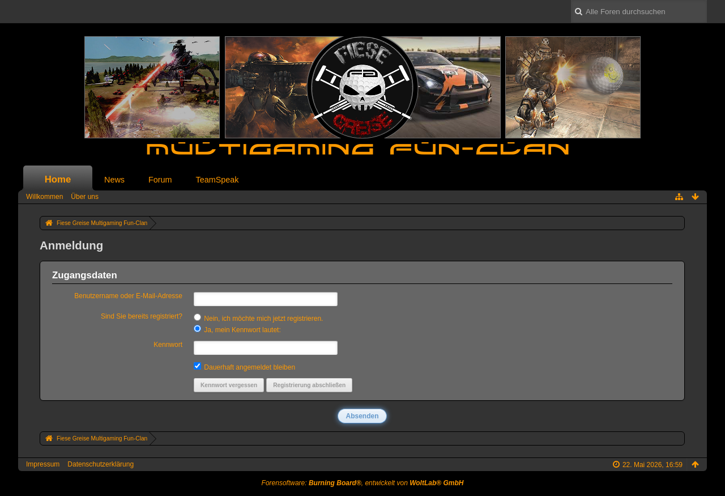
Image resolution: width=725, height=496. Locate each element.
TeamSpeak (217, 179)
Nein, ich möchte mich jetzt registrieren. (258, 318)
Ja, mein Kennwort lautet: (237, 329)
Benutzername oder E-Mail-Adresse (128, 296)
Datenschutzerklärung (100, 464)
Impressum (42, 464)
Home (58, 179)
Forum (160, 179)
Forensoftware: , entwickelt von (363, 483)
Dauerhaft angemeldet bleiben (244, 366)
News (114, 179)
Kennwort (167, 345)
